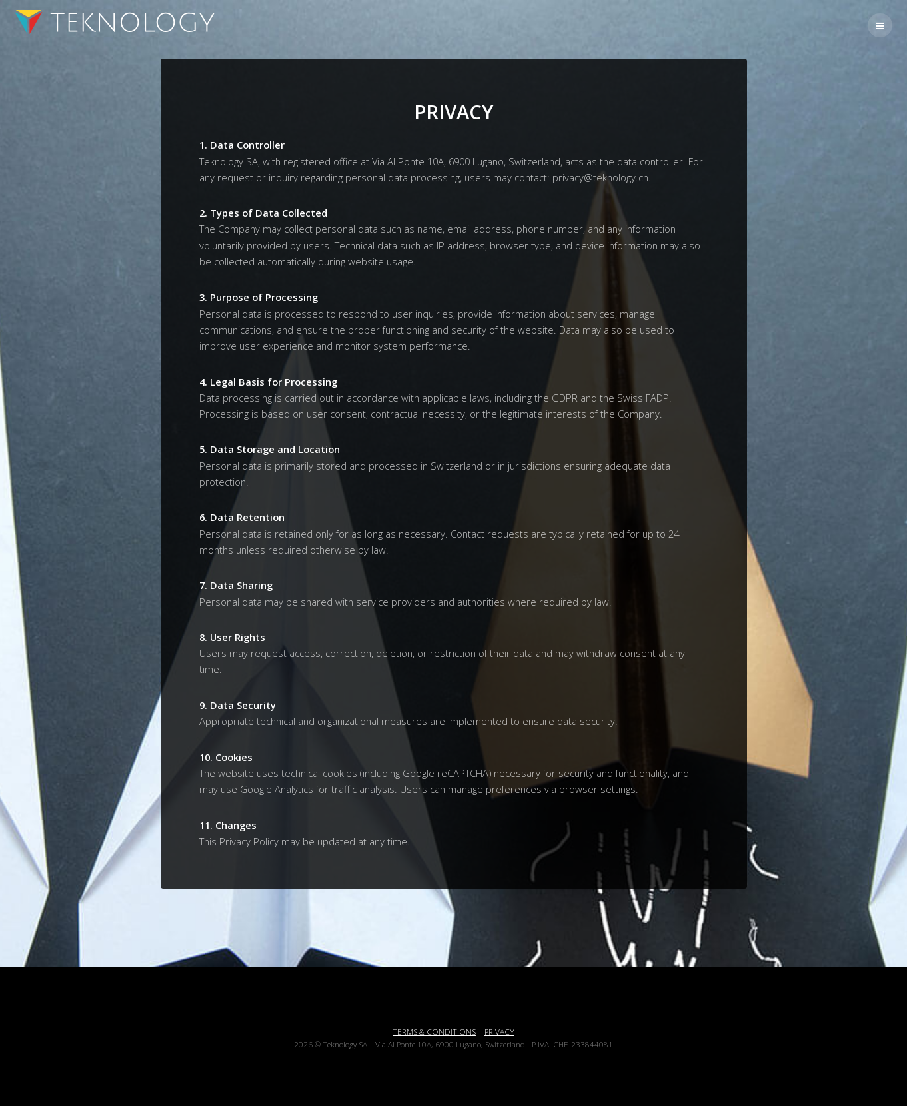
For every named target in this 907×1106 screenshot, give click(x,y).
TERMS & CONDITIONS (434, 1031)
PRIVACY (499, 1031)
